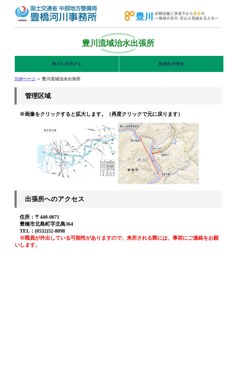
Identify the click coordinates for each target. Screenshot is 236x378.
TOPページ (25, 79)
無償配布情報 (171, 64)
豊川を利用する (67, 64)
